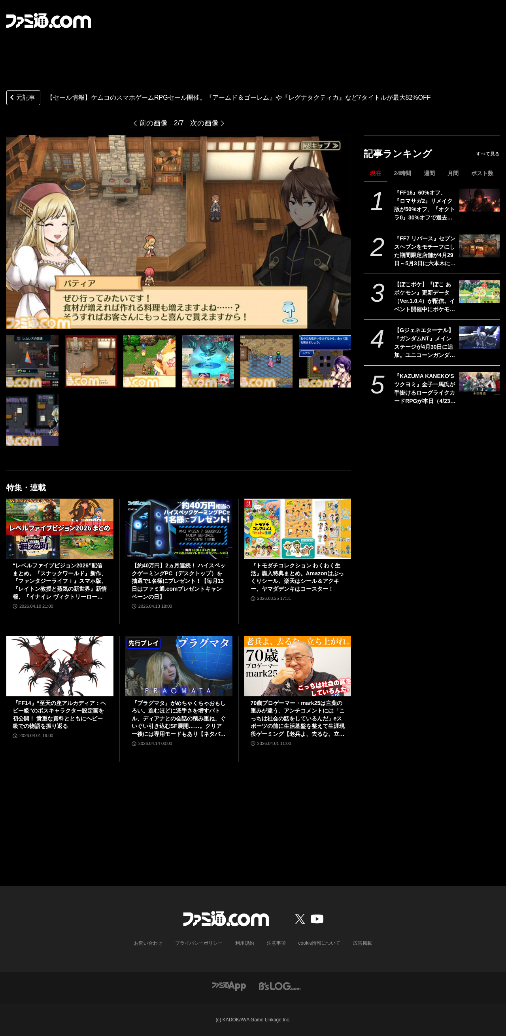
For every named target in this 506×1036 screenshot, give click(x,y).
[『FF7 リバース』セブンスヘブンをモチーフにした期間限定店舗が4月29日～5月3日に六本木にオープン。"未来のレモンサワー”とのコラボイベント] (479, 245)
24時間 (402, 173)
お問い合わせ (148, 943)
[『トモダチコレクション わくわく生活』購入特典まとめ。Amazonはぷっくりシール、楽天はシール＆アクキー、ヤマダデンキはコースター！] (297, 529)
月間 (453, 173)
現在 (375, 173)
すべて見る (488, 154)
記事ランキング (398, 153)
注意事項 (276, 943)
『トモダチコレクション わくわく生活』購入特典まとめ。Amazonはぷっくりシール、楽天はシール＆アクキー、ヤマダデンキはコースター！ (297, 577)
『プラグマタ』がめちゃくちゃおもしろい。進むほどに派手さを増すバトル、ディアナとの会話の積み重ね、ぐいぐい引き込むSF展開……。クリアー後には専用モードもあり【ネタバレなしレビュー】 (179, 719)
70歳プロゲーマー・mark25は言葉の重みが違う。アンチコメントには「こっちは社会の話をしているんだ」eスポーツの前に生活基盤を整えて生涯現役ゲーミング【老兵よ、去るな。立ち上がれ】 (298, 719)
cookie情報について (319, 943)
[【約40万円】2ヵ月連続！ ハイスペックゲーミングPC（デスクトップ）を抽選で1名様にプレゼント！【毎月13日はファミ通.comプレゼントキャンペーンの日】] (178, 529)
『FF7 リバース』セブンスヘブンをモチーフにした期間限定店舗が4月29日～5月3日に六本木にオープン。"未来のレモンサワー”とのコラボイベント (425, 251)
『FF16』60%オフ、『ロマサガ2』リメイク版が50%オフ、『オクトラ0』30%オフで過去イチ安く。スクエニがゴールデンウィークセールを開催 (424, 205)
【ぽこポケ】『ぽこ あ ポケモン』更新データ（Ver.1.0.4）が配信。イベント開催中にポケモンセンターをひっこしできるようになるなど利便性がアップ (424, 297)
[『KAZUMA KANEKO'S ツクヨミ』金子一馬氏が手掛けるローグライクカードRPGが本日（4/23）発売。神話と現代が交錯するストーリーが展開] (479, 383)
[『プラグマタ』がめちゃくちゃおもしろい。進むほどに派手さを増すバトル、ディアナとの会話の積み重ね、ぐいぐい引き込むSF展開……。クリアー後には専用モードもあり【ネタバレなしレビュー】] (178, 666)
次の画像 (204, 123)
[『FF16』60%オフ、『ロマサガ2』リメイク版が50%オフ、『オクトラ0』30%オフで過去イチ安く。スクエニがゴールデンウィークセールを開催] (479, 200)
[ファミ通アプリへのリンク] (229, 986)
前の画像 (153, 123)
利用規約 (244, 943)
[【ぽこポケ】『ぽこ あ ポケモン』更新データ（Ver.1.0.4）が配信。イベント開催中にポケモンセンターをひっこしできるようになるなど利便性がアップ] (479, 291)
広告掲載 (362, 943)
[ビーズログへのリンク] (279, 986)
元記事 (21, 98)
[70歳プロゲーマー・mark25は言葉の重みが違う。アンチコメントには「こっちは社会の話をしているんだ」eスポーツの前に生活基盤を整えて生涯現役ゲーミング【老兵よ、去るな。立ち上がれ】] (297, 666)
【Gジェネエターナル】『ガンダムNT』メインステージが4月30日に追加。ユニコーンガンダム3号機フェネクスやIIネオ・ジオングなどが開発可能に (424, 343)
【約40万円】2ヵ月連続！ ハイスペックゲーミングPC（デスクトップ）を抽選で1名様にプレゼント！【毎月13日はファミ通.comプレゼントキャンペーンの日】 (178, 580)
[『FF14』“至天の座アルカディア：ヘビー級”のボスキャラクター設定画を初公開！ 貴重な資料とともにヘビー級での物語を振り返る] (59, 666)
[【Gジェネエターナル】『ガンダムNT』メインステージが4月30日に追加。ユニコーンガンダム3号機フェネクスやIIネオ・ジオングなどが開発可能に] (479, 337)
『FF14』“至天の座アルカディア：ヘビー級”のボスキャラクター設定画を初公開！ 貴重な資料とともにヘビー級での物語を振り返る (59, 715)
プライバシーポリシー (199, 943)
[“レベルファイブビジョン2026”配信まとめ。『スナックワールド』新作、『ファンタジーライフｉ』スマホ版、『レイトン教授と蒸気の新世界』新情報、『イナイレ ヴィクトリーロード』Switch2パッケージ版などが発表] (59, 529)
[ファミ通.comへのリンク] (48, 20)
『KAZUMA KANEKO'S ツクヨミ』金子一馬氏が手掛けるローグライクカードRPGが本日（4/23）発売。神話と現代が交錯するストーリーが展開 (425, 389)
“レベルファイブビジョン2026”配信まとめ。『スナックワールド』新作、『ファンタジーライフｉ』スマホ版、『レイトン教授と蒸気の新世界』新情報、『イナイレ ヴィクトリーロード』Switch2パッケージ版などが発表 (60, 581)
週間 (429, 173)
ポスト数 (482, 173)
